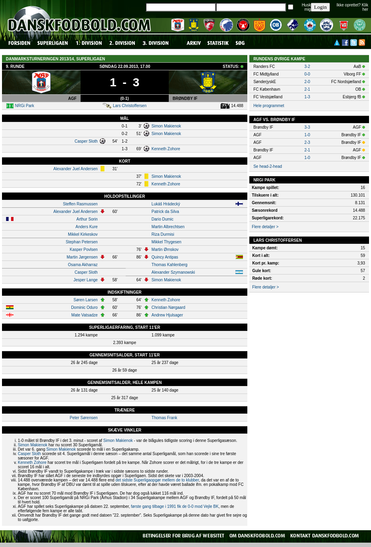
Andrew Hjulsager (167, 315)
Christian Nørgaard (168, 307)
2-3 (307, 142)
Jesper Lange (85, 280)
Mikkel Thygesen (167, 242)
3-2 (307, 66)
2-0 (307, 82)
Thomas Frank (164, 418)
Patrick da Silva (165, 211)
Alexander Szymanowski (173, 272)
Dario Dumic (163, 219)
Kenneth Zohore (166, 149)
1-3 (307, 97)
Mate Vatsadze (84, 315)
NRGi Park (24, 105)
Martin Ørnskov (165, 249)
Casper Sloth (86, 141)
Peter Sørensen (84, 418)
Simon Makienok (166, 126)
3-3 (307, 127)
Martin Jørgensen (82, 257)
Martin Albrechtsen (168, 227)
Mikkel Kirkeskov (82, 234)
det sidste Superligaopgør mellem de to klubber (157, 480)
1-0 (307, 135)
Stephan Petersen (82, 242)
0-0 (307, 74)
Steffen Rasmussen (80, 204)
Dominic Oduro (84, 307)
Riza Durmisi (163, 234)
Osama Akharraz (82, 265)
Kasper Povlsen (84, 249)
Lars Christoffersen (129, 105)
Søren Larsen (85, 300)
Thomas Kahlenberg (169, 265)
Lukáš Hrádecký (166, 204)
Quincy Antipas (165, 257)
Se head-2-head (267, 166)
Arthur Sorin (86, 219)
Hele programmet (268, 105)
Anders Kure (86, 227)
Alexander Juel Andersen (75, 169)
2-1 (307, 89)
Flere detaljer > (265, 227)
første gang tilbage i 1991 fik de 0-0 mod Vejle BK (175, 506)
